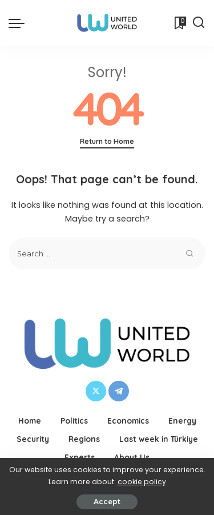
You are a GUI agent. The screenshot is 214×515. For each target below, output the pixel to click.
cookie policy (142, 481)
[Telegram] (118, 391)
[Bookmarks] (179, 23)
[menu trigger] (19, 23)
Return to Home (107, 141)
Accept (107, 501)
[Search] (198, 23)
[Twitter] (96, 391)
